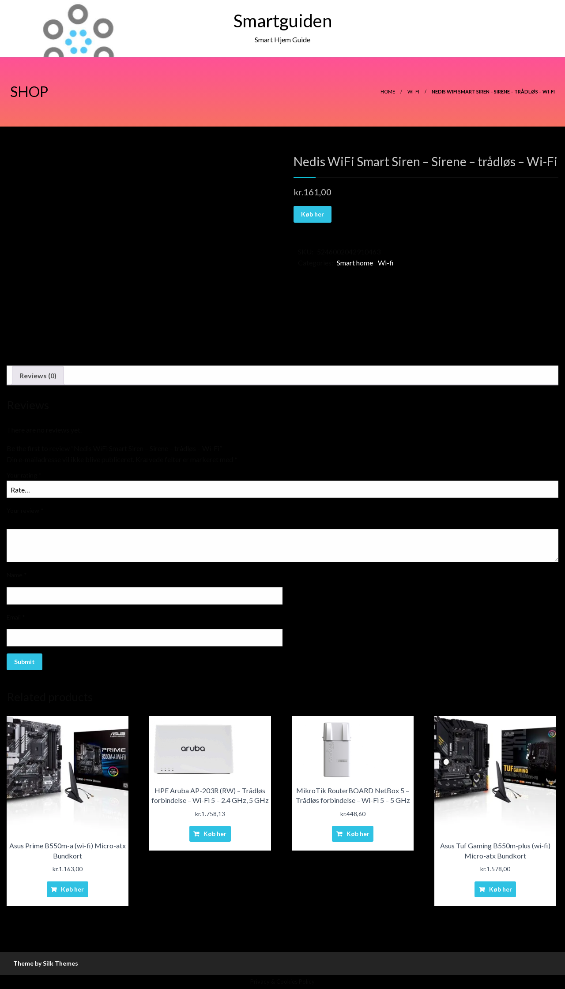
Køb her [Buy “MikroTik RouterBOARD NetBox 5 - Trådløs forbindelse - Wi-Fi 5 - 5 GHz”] (358, 833)
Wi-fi (413, 91)
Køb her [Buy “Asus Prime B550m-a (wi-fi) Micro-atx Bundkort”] (72, 889)
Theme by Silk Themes (45, 963)
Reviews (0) (37, 375)
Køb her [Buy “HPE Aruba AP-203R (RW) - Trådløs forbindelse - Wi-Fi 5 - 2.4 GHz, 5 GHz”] (214, 833)
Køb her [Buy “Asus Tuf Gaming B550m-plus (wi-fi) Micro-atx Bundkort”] (500, 889)
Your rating (24, 475)
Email (16, 617)
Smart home (355, 262)
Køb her (312, 214)
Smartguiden (283, 20)
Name (17, 574)
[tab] (38, 375)
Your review (25, 510)
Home (387, 91)
